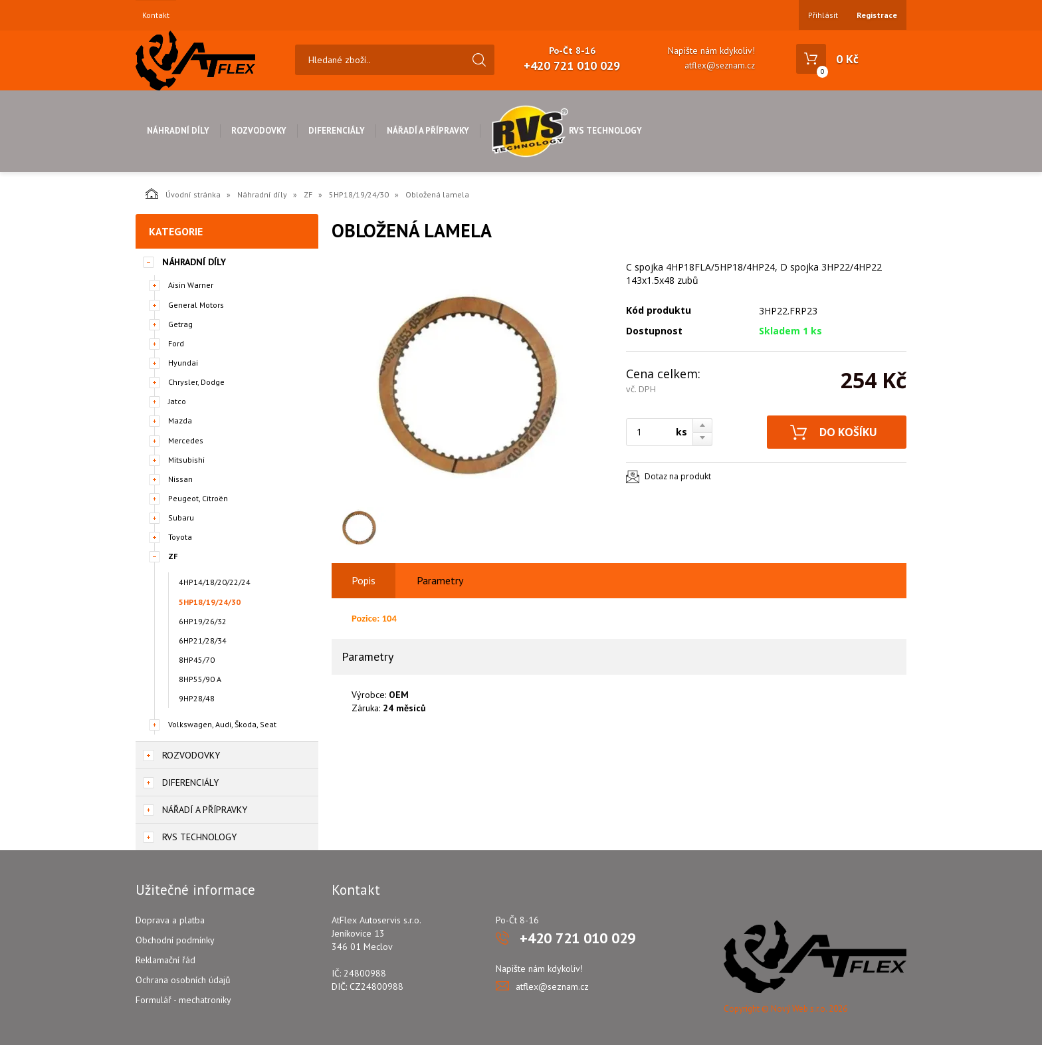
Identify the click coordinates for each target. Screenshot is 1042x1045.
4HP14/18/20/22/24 (215, 582)
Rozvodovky (258, 130)
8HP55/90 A (200, 679)
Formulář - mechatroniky (183, 1000)
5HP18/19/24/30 (359, 194)
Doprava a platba (170, 920)
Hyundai (183, 363)
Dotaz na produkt (678, 476)
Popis (363, 580)
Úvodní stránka (183, 193)
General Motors (196, 305)
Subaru (181, 517)
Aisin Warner (190, 285)
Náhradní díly (178, 130)
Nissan (180, 479)
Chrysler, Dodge (196, 382)
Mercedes (185, 440)
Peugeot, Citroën (198, 498)
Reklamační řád (165, 960)
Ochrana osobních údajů (183, 980)
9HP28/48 (197, 698)
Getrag (180, 324)
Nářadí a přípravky (428, 130)
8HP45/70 (197, 660)
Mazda (180, 420)
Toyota (180, 537)
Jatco (177, 401)
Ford (176, 343)
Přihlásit (823, 15)
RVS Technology (566, 130)
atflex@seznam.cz (719, 65)
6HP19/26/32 (203, 621)
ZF (308, 194)
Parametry (440, 580)
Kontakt (155, 15)
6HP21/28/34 (203, 640)
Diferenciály (336, 130)
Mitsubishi (186, 460)
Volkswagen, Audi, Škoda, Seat (222, 724)
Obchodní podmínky (175, 940)
